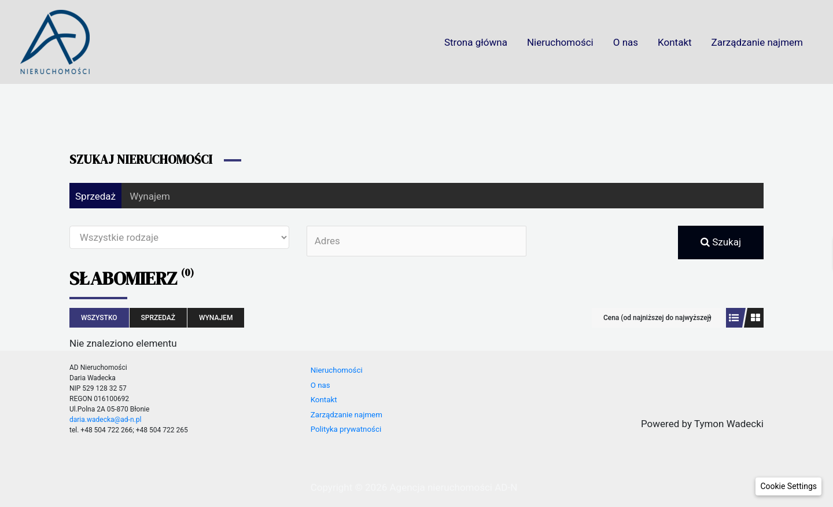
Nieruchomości (560, 42)
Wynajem (150, 196)
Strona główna (475, 42)
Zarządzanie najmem (757, 42)
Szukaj (721, 242)
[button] (788, 486)
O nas (625, 42)
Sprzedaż (95, 196)
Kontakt (675, 42)
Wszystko (99, 318)
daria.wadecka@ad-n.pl (105, 420)
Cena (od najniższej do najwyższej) (657, 318)
